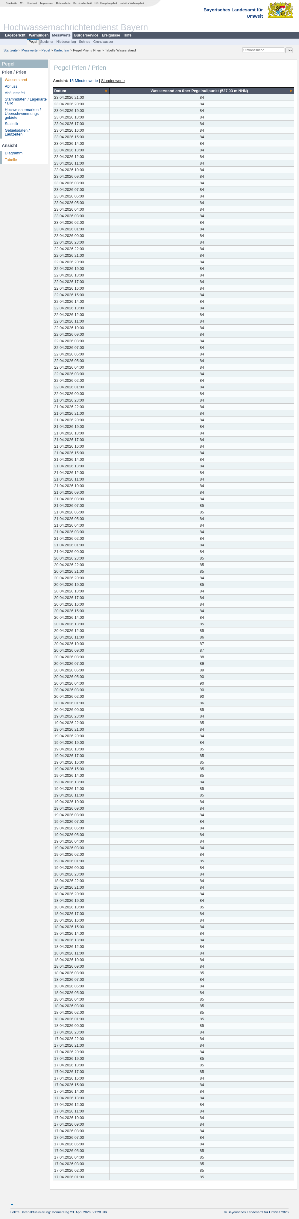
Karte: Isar (61, 50)
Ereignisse (111, 35)
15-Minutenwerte (83, 80)
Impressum (46, 2)
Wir (22, 2)
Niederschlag (66, 41)
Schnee (84, 41)
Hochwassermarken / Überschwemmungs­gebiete (23, 113)
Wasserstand (16, 79)
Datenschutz (63, 2)
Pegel (33, 41)
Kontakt (32, 2)
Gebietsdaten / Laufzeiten (17, 132)
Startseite (11, 2)
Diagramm (13, 153)
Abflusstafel (15, 93)
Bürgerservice (86, 35)
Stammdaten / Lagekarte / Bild (26, 101)
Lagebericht (15, 35)
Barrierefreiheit (82, 2)
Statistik (11, 123)
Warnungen (39, 35)
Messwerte (61, 35)
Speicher (46, 41)
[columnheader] (81, 90)
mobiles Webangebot (132, 2)
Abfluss (11, 86)
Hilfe (127, 35)
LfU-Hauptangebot (106, 2)
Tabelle (11, 159)
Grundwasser (103, 41)
